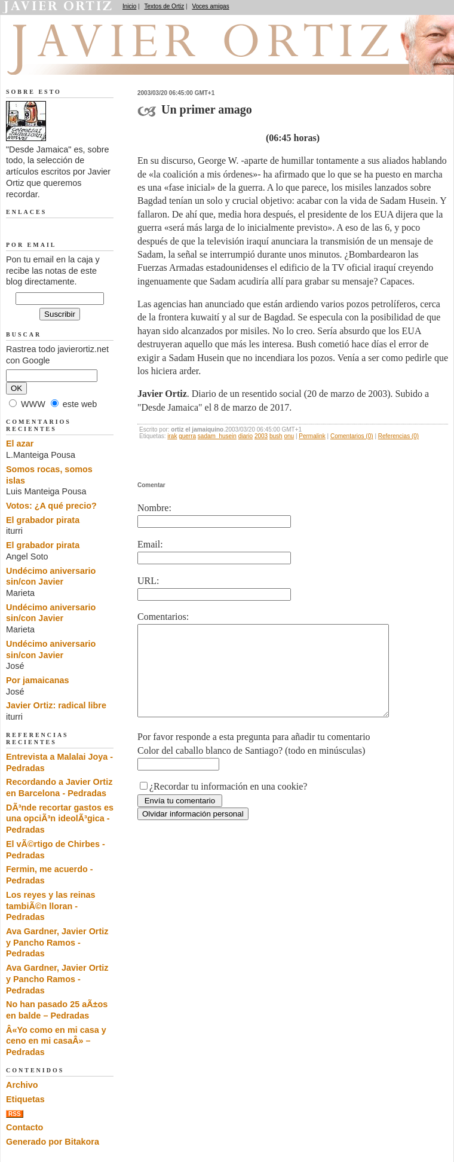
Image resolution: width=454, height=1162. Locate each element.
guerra (187, 436)
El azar (19, 443)
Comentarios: (163, 616)
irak (172, 436)
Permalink (312, 436)
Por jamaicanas (37, 680)
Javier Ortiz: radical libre (56, 705)
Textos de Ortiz (165, 6)
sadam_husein (217, 436)
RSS (14, 1114)
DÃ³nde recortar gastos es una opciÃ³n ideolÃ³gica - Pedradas (60, 818)
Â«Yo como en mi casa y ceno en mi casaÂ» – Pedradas (56, 1041)
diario (245, 436)
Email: (150, 544)
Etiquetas (25, 1099)
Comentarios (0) (351, 436)
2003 (261, 436)
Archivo (22, 1085)
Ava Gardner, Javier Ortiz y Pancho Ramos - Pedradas (57, 942)
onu (289, 436)
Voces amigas (210, 6)
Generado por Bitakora (52, 1141)
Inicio (129, 6)
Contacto (24, 1127)
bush (276, 436)
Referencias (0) (398, 436)
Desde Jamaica (70, 60)
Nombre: (154, 508)
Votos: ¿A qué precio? (51, 505)
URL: (148, 581)
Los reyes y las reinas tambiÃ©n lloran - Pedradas (51, 906)
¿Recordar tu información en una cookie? (228, 804)
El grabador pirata (42, 520)
